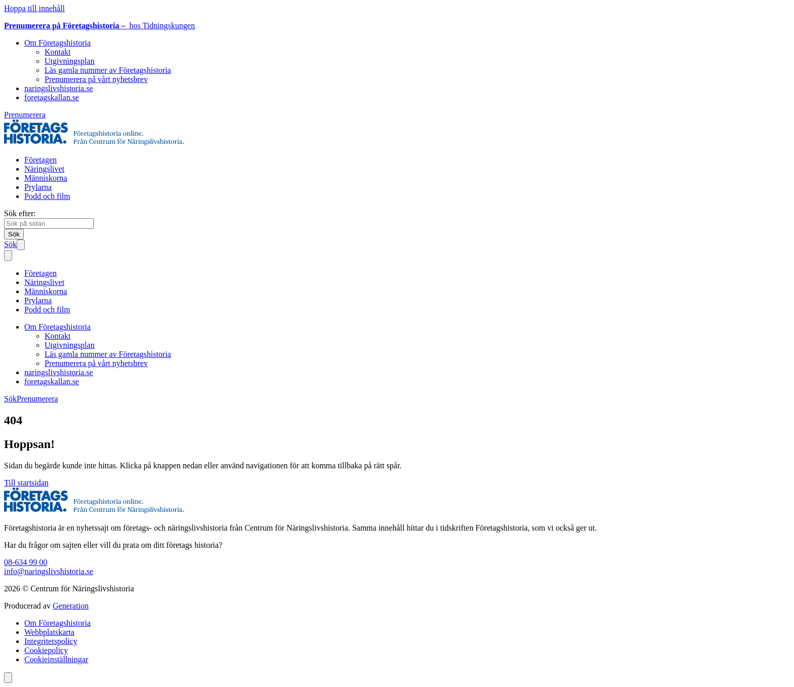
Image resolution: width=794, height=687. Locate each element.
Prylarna (38, 187)
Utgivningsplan (70, 61)
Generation (71, 605)
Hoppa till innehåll (34, 8)
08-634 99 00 (25, 562)
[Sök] (14, 234)
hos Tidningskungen (99, 25)
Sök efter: (20, 213)
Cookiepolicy (46, 650)
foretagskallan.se (51, 97)
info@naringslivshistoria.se (48, 571)
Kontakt (58, 52)
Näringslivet (44, 169)
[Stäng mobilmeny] (8, 255)
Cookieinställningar (56, 659)
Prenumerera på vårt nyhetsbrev (96, 79)
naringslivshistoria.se (58, 88)
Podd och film (47, 196)
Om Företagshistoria (57, 42)
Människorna (45, 178)
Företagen (40, 159)
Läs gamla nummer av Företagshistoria (108, 70)
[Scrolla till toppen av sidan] (8, 677)
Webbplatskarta (49, 632)
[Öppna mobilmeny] (21, 244)
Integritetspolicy (50, 641)
